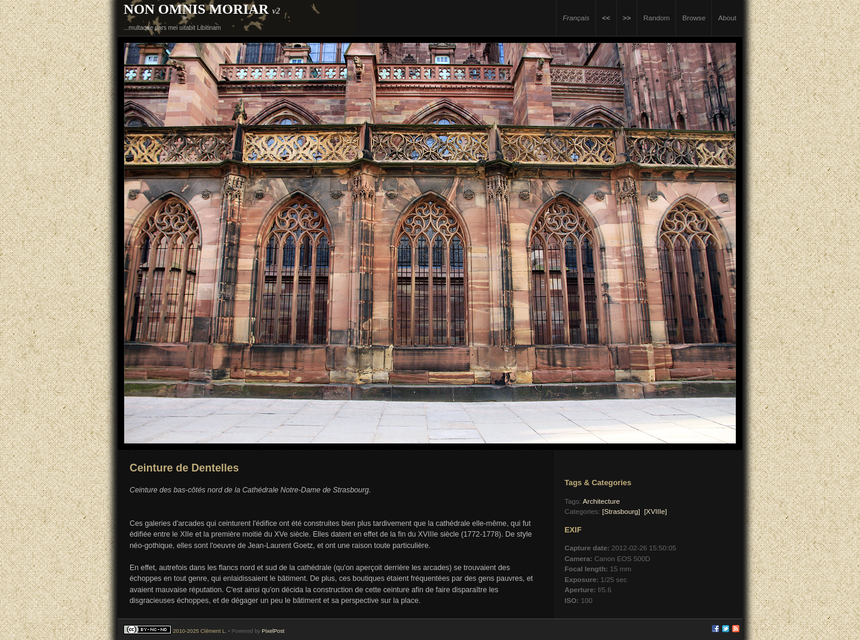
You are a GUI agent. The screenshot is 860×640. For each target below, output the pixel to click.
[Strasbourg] (621, 511)
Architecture (601, 501)
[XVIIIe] (655, 511)
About (727, 18)
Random (656, 18)
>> (627, 18)
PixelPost (273, 631)
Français (576, 18)
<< (606, 18)
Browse (693, 18)
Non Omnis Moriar (196, 9)
